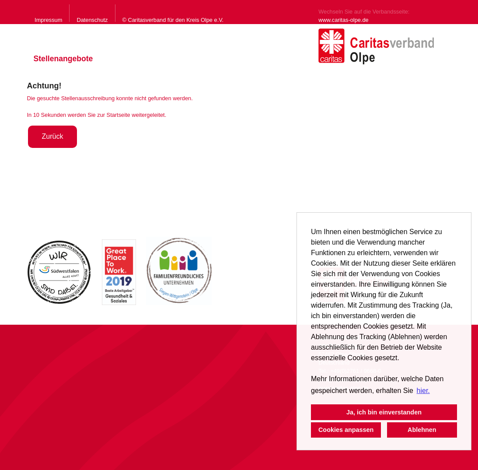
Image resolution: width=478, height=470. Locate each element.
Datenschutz (92, 20)
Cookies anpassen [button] (345, 429)
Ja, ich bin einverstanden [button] (384, 412)
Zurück (52, 136)
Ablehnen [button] (422, 429)
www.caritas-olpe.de (343, 20)
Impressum (48, 20)
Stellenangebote (63, 58)
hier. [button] (423, 390)
